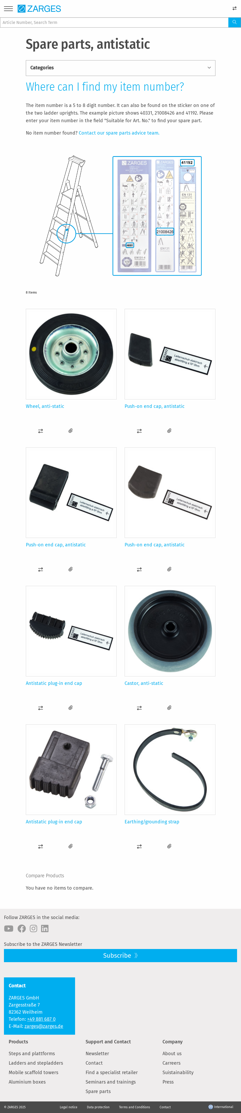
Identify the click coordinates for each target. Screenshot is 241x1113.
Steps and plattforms (32, 1053)
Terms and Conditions (134, 1107)
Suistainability (178, 1072)
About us (172, 1053)
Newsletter (97, 1053)
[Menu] (8, 9)
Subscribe (118, 955)
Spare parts (98, 1091)
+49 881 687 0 (41, 1019)
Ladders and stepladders (36, 1063)
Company (173, 1042)
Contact (94, 1063)
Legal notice (68, 1107)
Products (18, 1042)
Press (168, 1082)
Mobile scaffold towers (33, 1072)
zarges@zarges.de (43, 1026)
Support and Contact (108, 1042)
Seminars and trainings (111, 1082)
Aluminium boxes (27, 1082)
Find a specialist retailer (112, 1072)
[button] (41, 430)
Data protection (98, 1107)
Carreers (171, 1063)
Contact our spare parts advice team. (119, 133)
